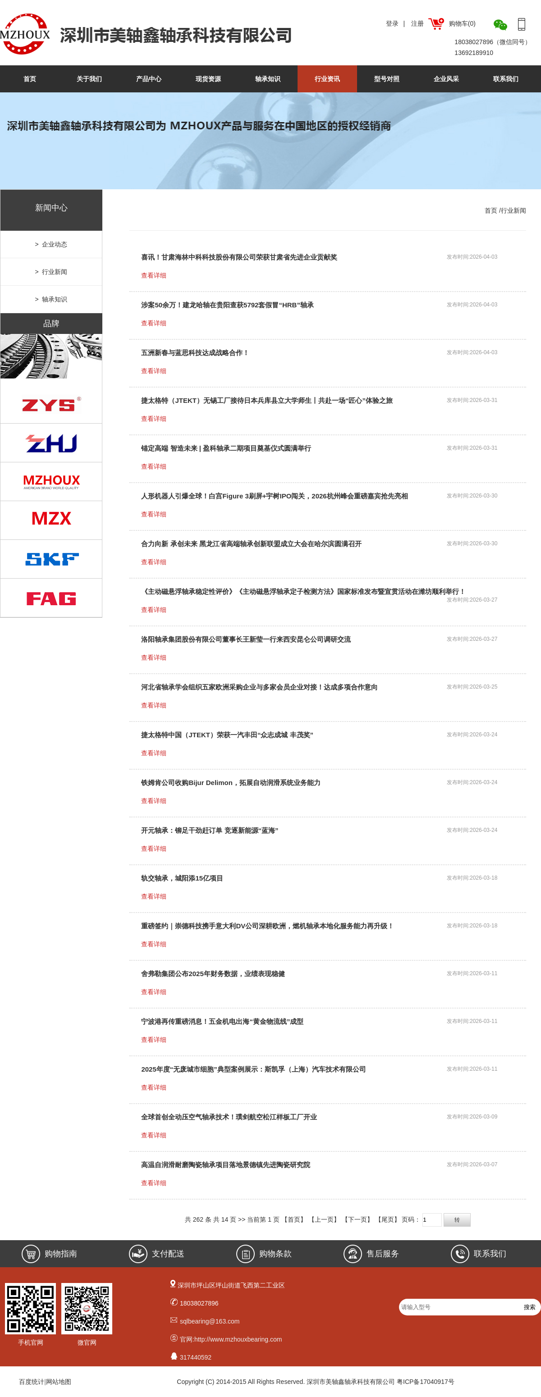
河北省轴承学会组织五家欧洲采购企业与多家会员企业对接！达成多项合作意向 (259, 687)
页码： (435, 1219)
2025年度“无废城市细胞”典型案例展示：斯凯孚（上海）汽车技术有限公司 (253, 1069)
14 (225, 1219)
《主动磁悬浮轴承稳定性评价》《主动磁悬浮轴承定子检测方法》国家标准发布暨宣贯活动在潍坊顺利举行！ (303, 591)
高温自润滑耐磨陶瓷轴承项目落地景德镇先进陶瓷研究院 (225, 1165)
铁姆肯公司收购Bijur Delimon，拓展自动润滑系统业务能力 (231, 782)
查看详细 (153, 275)
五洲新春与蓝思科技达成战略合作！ (195, 352)
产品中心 (148, 78)
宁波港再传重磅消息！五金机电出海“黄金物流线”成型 (222, 1021)
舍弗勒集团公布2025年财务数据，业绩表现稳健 (212, 973)
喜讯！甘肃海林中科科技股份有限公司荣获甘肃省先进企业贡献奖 (239, 257)
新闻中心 (51, 207)
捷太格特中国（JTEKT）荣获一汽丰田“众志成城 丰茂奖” (227, 735)
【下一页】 (357, 1219)
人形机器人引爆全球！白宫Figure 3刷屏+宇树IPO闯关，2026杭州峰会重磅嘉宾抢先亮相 (274, 496)
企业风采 (446, 78)
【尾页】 (387, 1219)
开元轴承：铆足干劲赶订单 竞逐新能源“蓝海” (209, 830)
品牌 (51, 323)
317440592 (195, 1357)
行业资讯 (327, 78)
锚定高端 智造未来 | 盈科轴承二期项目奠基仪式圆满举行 (226, 448)
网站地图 (58, 1381)
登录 (392, 23)
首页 (29, 78)
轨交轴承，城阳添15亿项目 (182, 878)
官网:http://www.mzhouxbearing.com (231, 1339)
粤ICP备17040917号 (425, 1381)
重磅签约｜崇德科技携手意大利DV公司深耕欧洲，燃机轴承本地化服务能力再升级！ (267, 926)
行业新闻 (513, 210)
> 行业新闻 (51, 271)
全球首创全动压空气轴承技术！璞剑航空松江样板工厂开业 (229, 1117)
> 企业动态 (51, 244)
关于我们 (89, 78)
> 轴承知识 (51, 299)
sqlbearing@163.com (210, 1321)
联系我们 (505, 78)
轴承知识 (267, 78)
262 (198, 1219)
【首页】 (294, 1219)
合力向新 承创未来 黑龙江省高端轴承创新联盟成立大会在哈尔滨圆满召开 (251, 544)
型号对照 (386, 78)
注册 (417, 23)
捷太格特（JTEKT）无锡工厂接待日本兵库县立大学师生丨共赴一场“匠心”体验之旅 (267, 400)
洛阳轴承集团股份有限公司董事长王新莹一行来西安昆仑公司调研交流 (246, 639)
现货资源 (208, 78)
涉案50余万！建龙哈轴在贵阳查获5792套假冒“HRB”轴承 (227, 305)
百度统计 (31, 1381)
